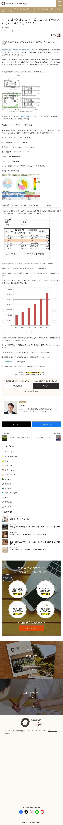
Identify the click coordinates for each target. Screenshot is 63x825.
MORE (31, 669)
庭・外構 (8, 488)
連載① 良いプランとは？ (20, 519)
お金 (6, 461)
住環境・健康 (9, 470)
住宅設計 (8, 484)
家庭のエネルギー (7, 30)
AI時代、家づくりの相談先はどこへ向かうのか (28, 534)
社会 (6, 497)
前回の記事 (8, 362)
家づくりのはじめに (11, 456)
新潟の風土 (8, 502)
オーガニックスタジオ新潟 (9, 9)
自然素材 (8, 479)
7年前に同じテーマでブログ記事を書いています (17, 50)
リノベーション (10, 452)
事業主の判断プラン (27, 116)
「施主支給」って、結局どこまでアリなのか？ (28, 550)
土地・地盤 (8, 465)
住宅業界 (8, 506)
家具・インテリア (11, 493)
